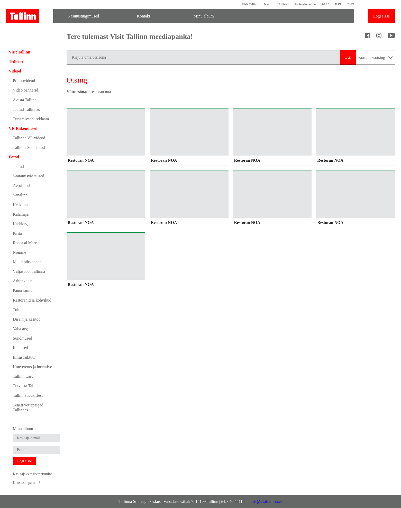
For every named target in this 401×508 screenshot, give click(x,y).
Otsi (348, 57)
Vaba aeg (20, 328)
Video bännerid (25, 90)
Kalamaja (21, 214)
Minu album (204, 16)
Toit (16, 309)
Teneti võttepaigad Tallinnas (28, 407)
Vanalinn (20, 195)
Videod (15, 71)
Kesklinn (20, 205)
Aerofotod (21, 185)
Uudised (282, 4)
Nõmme (19, 252)
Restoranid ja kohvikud (32, 300)
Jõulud (18, 166)
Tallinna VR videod (29, 138)
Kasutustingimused (83, 16)
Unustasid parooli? (26, 482)
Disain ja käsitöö (27, 319)
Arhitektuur (22, 281)
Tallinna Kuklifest (28, 395)
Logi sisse (381, 16)
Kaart (267, 4)
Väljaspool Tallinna (29, 271)
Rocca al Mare (25, 243)
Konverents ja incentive (32, 367)
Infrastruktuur (24, 357)
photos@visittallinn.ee (263, 501)
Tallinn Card (23, 376)
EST (338, 4)
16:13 (325, 4)
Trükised (16, 61)
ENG (350, 4)
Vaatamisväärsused (28, 176)
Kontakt (143, 16)
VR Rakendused (23, 128)
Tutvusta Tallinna (27, 386)
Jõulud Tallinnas (26, 109)
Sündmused (22, 338)
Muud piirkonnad (27, 262)
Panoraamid (22, 290)
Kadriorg (20, 224)
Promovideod (24, 80)
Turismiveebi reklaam (31, 119)
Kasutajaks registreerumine (32, 474)
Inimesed (20, 348)
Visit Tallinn (250, 4)
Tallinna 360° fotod (29, 147)
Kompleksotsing (375, 57)
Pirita (17, 233)
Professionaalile (305, 4)
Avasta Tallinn (25, 100)
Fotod (14, 157)
